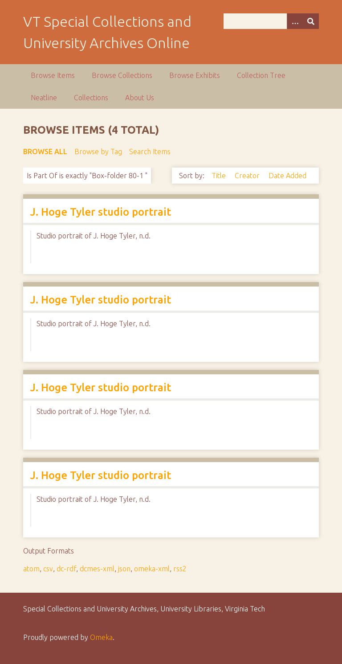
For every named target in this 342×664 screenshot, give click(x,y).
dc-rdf (66, 569)
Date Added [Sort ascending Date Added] (287, 176)
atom (31, 569)
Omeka (101, 637)
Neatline (44, 98)
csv (48, 569)
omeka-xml (152, 569)
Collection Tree (261, 75)
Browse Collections (122, 75)
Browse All (45, 152)
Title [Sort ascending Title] (220, 176)
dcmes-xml (97, 569)
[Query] (271, 21)
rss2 (180, 569)
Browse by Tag (98, 152)
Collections (91, 98)
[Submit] (311, 21)
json (124, 569)
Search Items (150, 152)
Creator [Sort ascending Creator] (248, 176)
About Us (139, 98)
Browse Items (53, 75)
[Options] (295, 21)
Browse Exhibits (194, 75)
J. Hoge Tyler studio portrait (100, 212)
